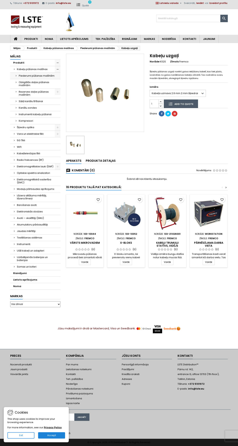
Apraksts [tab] (73, 161)
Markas (149, 39)
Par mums (72, 364)
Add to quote (180, 104)
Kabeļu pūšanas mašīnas (32, 69)
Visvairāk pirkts (19, 374)
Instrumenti (23, 244)
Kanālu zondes (28, 108)
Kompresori (26, 121)
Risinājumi (129, 39)
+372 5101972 (31, 3)
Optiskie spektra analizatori (33, 173)
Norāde (154, 61)
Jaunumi (209, 39)
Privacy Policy (53, 427)
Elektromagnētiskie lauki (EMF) (35, 166)
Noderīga (169, 39)
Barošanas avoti (27, 205)
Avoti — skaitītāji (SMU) (30, 218)
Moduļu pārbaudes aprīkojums (35, 189)
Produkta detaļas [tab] (101, 161)
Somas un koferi (26, 266)
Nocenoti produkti (21, 364)
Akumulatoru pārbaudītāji (32, 224)
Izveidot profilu (218, 3)
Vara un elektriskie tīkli (30, 134)
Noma (49, 39)
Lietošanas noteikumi (78, 369)
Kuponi (126, 384)
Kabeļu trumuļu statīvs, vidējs (167, 244)
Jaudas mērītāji (26, 231)
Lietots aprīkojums (74, 39)
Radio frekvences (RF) (30, 160)
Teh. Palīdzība (105, 39)
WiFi (19, 147)
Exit (21, 435)
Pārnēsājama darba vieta (208, 244)
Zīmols (174, 61)
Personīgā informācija (135, 364)
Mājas (15, 56)
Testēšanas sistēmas (29, 237)
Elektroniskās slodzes (30, 211)
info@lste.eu (63, 3)
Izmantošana (74, 398)
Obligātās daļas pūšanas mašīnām (34, 83)
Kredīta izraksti (130, 374)
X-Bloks (126, 243)
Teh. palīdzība (74, 379)
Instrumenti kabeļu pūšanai (35, 114)
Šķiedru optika (25, 127)
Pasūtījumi (128, 369)
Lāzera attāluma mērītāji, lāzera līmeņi (32, 197)
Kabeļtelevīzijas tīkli (28, 153)
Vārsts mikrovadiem (85, 243)
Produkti (31, 39)
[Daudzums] (154, 103)
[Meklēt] (192, 18)
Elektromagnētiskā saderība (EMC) (34, 181)
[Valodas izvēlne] (169, 3)
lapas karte (73, 403)
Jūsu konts (131, 356)
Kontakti (189, 39)
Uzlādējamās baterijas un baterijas (32, 258)
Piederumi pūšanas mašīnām (36, 76)
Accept (51, 435)
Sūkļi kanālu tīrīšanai (31, 101)
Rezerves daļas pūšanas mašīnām (34, 93)
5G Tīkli (21, 140)
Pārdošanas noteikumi (79, 388)
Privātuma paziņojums (79, 393)
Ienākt (200, 3)
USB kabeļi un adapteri (30, 250)
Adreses (127, 379)
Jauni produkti (18, 369)
